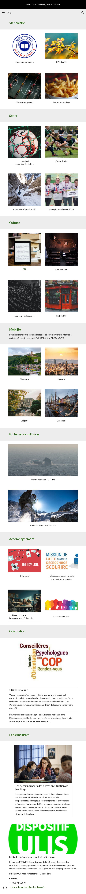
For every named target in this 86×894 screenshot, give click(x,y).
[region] (43, 4)
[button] (3, 12)
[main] (43, 23)
